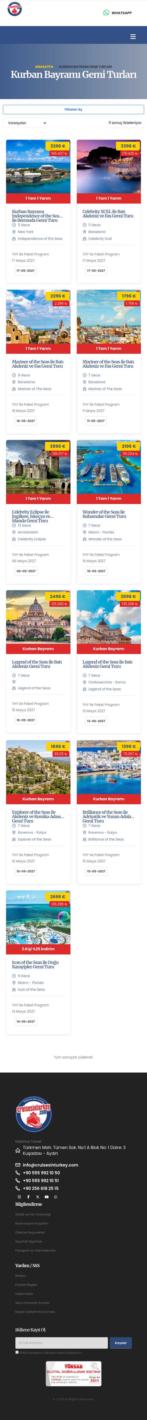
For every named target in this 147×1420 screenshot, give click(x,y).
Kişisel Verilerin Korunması (35, 1312)
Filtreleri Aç (73, 109)
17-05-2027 (25, 271)
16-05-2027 (96, 571)
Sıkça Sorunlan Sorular (32, 1303)
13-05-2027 (96, 721)
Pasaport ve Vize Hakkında (35, 1250)
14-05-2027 (26, 1021)
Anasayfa (44, 67)
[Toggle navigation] (133, 37)
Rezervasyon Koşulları (31, 1223)
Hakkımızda (24, 1294)
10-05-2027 (26, 871)
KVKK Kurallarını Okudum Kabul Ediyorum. (50, 1353)
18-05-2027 (26, 421)
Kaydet (120, 1343)
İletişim (20, 1276)
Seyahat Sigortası (28, 1241)
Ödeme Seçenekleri (30, 1232)
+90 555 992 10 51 (41, 1181)
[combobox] (25, 123)
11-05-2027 (96, 421)
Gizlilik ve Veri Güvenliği (33, 1214)
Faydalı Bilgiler (26, 1285)
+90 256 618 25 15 (41, 1188)
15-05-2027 (96, 871)
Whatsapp (122, 12)
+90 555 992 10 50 (41, 1173)
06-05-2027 (26, 571)
